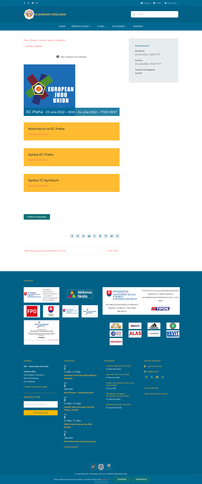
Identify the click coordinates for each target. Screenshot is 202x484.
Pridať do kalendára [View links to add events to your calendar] (36, 217)
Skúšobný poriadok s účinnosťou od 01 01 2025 (117, 395)
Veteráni (61, 40)
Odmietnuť (141, 479)
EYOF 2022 (113, 251)
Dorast (33, 40)
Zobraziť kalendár (71, 447)
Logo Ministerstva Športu (156, 394)
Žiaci (26, 40)
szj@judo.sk (153, 371)
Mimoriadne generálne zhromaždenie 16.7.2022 (45, 251)
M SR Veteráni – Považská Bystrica (79, 393)
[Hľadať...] (154, 14)
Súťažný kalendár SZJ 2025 (118, 366)
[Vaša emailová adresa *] (41, 404)
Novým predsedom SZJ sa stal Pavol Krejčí (120, 384)
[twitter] (28, 3)
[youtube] (32, 3)
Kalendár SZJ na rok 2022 (117, 374)
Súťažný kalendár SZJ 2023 (118, 404)
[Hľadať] (134, 14)
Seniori (51, 40)
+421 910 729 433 (154, 366)
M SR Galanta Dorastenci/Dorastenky (80, 441)
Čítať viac (106, 479)
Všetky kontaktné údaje (35, 387)
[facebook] (24, 3)
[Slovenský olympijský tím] (51, 306)
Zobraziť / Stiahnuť (38, 134)
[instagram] (36, 3)
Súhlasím (122, 479)
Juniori (42, 40)
